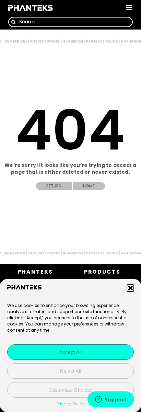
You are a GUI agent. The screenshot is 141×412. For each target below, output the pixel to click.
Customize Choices (70, 390)
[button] (130, 288)
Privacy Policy (71, 404)
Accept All (70, 352)
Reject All (70, 371)
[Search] (70, 22)
